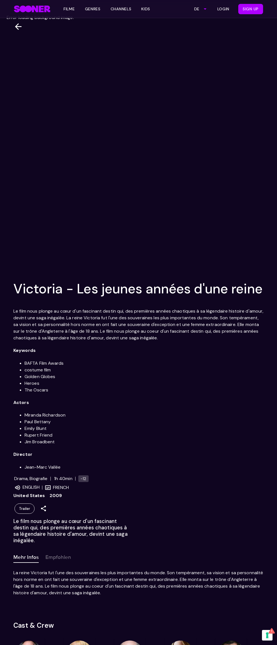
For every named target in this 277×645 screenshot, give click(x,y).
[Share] (43, 508)
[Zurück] (16, 27)
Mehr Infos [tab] (26, 556)
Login (223, 8)
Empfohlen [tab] (58, 556)
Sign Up (251, 8)
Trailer (24, 508)
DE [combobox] (196, 8)
